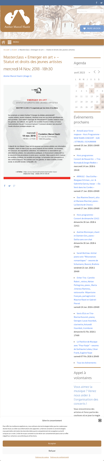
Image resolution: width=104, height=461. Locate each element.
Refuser (52, 451)
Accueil (6, 49)
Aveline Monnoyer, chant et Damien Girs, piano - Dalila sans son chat (87, 236)
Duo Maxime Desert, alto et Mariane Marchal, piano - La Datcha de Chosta (87, 201)
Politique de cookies (42, 457)
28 (81, 85)
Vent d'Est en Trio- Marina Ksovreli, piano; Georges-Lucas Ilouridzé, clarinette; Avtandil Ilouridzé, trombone (85, 320)
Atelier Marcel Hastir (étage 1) (18, 76)
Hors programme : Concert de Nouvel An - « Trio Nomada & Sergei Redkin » (87, 159)
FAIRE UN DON (93, 28)
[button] (100, 420)
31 (97, 85)
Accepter (52, 443)
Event (14, 49)
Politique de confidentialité (59, 457)
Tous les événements (86, 362)
